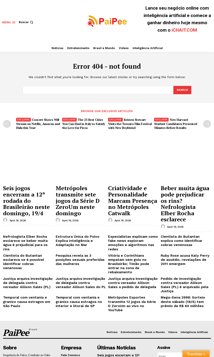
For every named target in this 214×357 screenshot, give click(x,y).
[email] (184, 306)
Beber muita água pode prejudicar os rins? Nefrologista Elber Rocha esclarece (184, 191)
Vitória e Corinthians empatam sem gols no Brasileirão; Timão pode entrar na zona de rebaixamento (130, 231)
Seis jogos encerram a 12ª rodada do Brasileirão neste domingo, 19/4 (27, 189)
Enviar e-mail (23, 308)
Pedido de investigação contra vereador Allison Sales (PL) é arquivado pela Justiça (183, 245)
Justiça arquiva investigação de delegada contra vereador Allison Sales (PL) (27, 245)
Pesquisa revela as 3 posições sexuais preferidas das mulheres (79, 227)
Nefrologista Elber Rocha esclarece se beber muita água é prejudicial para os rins (26, 217)
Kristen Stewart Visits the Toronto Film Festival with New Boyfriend (129, 123)
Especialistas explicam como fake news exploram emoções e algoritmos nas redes (132, 217)
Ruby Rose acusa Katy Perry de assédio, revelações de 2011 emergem (183, 229)
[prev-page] (7, 124)
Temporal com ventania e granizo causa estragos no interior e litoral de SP (80, 258)
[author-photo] (6, 200)
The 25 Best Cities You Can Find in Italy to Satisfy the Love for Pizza (82, 123)
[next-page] (207, 124)
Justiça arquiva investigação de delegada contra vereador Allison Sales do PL (80, 245)
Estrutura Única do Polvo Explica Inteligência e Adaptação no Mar (79, 215)
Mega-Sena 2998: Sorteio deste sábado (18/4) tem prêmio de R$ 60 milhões (184, 258)
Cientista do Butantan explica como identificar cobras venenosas (182, 217)
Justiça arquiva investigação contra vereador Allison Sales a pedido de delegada (130, 245)
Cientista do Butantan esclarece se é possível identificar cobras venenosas (28, 229)
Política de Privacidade (192, 324)
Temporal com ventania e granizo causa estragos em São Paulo (27, 256)
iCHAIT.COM (184, 30)
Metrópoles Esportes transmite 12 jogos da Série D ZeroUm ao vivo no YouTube (132, 258)
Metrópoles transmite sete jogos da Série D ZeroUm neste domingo (80, 189)
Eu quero (184, 316)
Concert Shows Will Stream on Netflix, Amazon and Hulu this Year (37, 123)
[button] (26, 22)
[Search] (182, 90)
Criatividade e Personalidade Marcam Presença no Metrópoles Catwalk (130, 191)
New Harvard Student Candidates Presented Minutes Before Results (176, 123)
